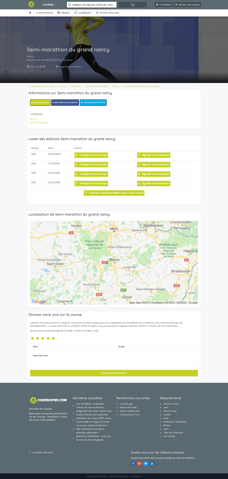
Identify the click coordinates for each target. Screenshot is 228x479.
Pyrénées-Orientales (175, 421)
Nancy (30, 56)
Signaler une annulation (153, 155)
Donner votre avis (107, 12)
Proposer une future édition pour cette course (114, 193)
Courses (50, 5)
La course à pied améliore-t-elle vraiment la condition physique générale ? (92, 429)
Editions (64, 12)
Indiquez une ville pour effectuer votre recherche (93, 4)
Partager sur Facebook (65, 102)
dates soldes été (129, 411)
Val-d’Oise (169, 436)
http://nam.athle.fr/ (70, 66)
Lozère (167, 414)
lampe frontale (128, 407)
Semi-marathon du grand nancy (141, 86)
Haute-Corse (170, 403)
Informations (45, 12)
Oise (165, 418)
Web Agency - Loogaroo (128, 476)
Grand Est (57, 60)
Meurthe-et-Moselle (38, 60)
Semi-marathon (39, 122)
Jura (165, 407)
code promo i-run (130, 414)
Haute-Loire (170, 411)
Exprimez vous (40, 355)
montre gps (126, 403)
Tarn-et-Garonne (173, 432)
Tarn (165, 429)
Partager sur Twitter (93, 102)
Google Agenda (40, 102)
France (69, 60)
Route (33, 119)
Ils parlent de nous (43, 452)
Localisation (82, 12)
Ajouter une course (187, 4)
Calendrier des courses (42, 86)
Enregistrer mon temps (91, 155)
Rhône (167, 425)
